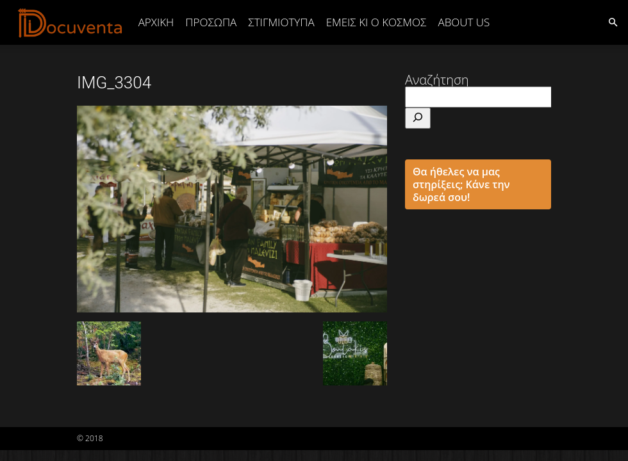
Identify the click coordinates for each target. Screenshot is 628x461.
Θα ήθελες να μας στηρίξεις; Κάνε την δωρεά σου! (461, 184)
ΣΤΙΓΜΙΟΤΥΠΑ (281, 22)
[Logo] (70, 22)
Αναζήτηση (437, 79)
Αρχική (156, 22)
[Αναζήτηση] (418, 118)
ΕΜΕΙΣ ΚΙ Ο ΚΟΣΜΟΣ (376, 22)
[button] (612, 21)
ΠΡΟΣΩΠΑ (210, 22)
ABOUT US (464, 22)
